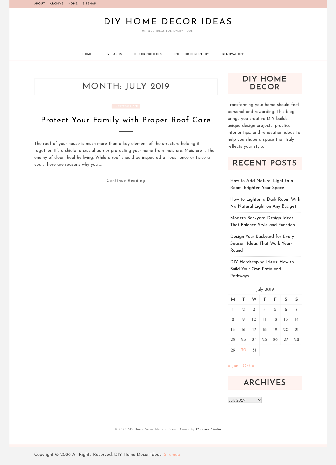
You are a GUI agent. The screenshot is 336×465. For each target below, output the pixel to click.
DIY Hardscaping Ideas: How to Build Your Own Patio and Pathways (262, 269)
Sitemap (89, 3)
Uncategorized (126, 106)
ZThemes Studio (208, 429)
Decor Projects (148, 54)
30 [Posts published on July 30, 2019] (243, 350)
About (39, 3)
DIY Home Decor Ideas (168, 22)
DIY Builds (113, 54)
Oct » (248, 366)
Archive (56, 3)
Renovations (233, 54)
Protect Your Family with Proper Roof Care (126, 120)
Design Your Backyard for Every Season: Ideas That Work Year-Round (262, 243)
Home (73, 3)
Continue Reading (126, 181)
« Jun (233, 366)
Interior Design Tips (192, 54)
